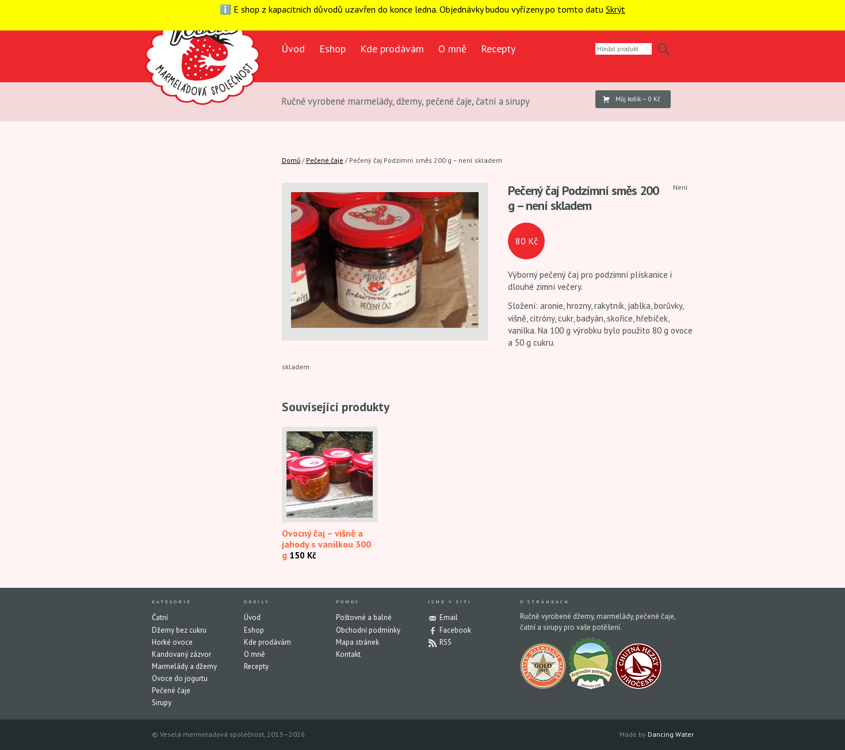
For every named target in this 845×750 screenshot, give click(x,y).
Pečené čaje (324, 160)
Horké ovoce (172, 642)
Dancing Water (671, 734)
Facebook (455, 630)
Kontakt (348, 654)
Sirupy (161, 702)
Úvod (293, 48)
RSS (445, 642)
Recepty (498, 48)
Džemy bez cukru (179, 630)
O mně (452, 48)
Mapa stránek (357, 642)
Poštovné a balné (364, 617)
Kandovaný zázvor (181, 654)
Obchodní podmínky (368, 630)
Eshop (332, 48)
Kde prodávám (392, 48)
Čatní (160, 617)
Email (448, 617)
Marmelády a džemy (184, 666)
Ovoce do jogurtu (180, 678)
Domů (291, 160)
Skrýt (615, 9)
